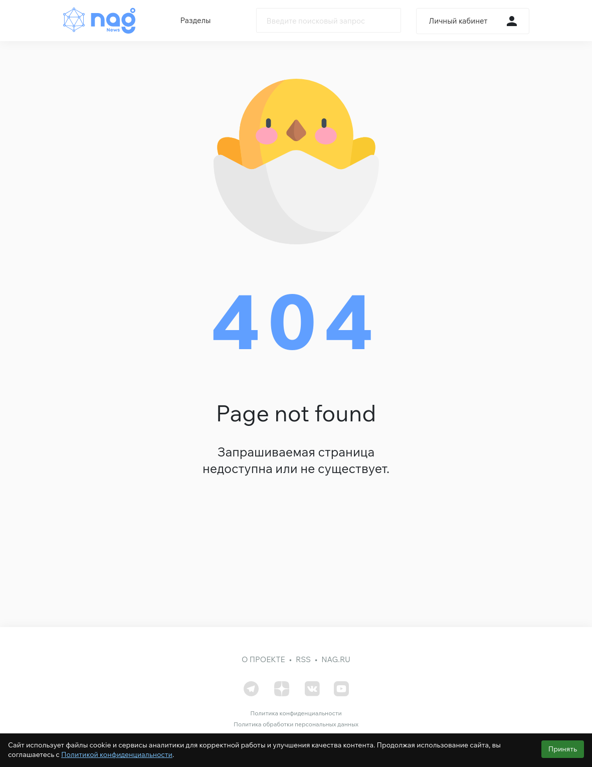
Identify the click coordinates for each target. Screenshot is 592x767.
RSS (303, 659)
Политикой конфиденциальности (116, 754)
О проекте (263, 659)
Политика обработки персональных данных (296, 724)
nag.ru (335, 659)
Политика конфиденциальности (295, 713)
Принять (562, 748)
